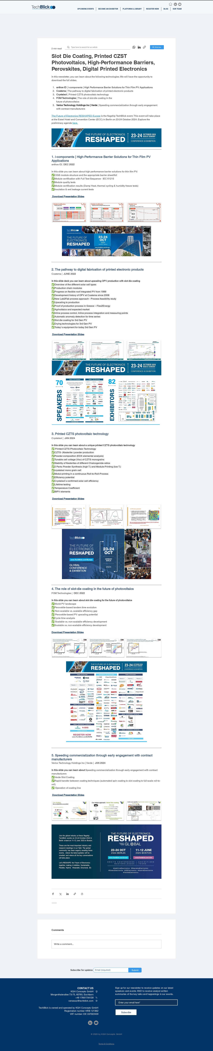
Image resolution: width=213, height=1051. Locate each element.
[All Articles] (157, 47)
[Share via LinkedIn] (67, 893)
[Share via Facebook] (53, 893)
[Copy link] (144, 47)
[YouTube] (179, 4)
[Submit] (135, 970)
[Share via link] (74, 893)
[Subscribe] (126, 1012)
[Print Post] (82, 893)
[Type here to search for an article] (97, 47)
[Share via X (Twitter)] (60, 893)
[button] (85, 9)
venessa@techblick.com (80, 1000)
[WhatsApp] (134, 47)
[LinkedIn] (175, 4)
